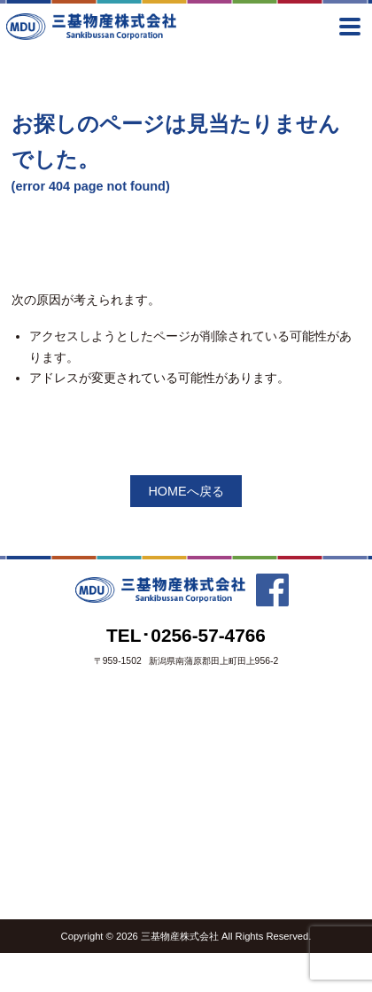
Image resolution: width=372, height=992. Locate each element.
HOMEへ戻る (185, 491)
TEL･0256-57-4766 (186, 635)
